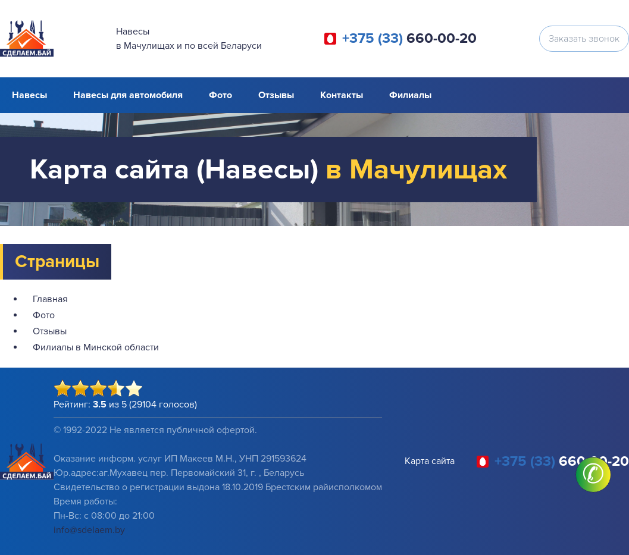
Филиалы (410, 95)
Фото (220, 95)
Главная (50, 299)
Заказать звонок (584, 39)
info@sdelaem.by (89, 530)
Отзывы (276, 95)
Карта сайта (430, 461)
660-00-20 (409, 39)
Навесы (29, 95)
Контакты (341, 95)
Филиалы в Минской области (96, 347)
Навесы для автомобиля (128, 95)
